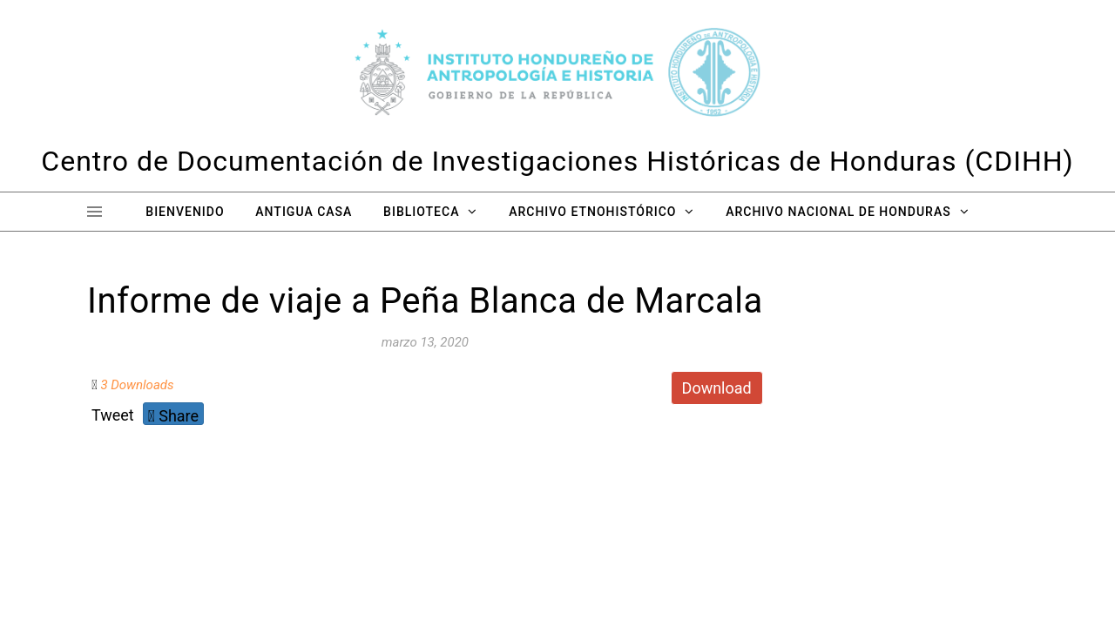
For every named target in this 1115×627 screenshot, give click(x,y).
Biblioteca (421, 212)
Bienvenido (184, 212)
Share (173, 416)
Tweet (112, 415)
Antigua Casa (303, 212)
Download (717, 388)
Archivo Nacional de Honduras (838, 212)
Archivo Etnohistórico (592, 212)
